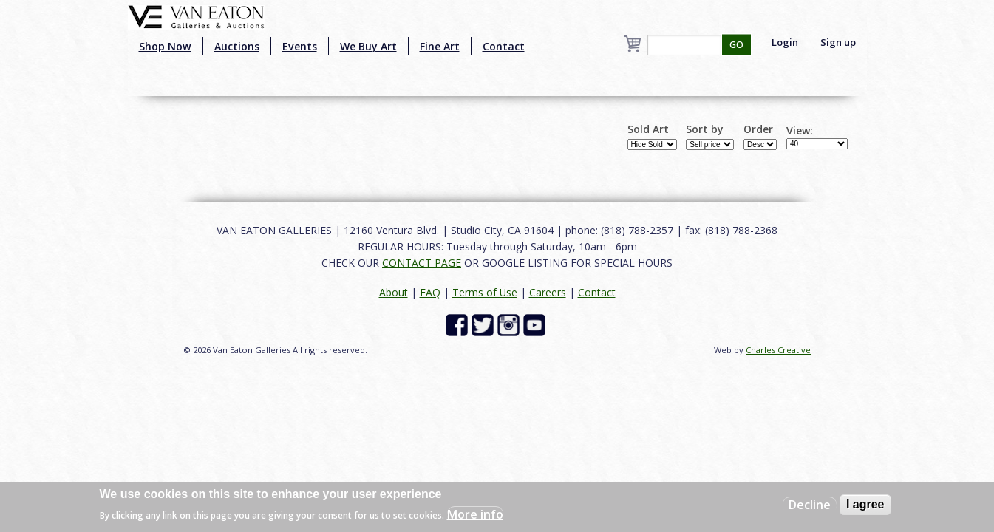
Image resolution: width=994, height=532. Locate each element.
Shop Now (165, 46)
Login (785, 42)
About (393, 292)
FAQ (430, 292)
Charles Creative (778, 349)
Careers (547, 292)
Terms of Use (484, 292)
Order (758, 129)
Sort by (705, 129)
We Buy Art (368, 46)
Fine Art (440, 46)
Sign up (838, 42)
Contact (504, 46)
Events (299, 46)
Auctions (236, 46)
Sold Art (648, 129)
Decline (810, 505)
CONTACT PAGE (421, 263)
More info (475, 514)
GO (736, 44)
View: (799, 131)
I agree (865, 504)
